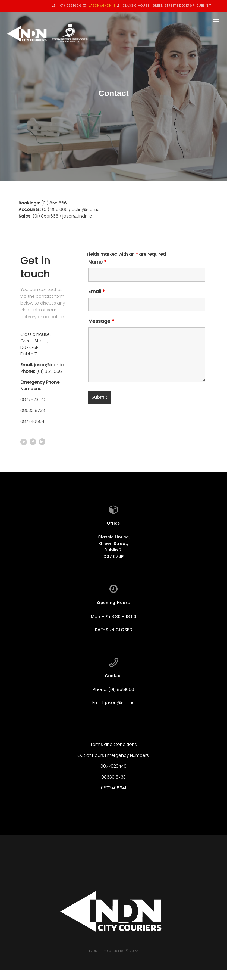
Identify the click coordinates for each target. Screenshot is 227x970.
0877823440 (33, 399)
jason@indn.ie (102, 5)
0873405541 (32, 421)
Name (97, 262)
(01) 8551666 (54, 203)
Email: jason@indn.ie (113, 702)
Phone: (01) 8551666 (113, 689)
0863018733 (32, 410)
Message (101, 321)
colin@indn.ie (86, 209)
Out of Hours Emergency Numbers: (113, 755)
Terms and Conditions (113, 744)
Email (96, 291)
